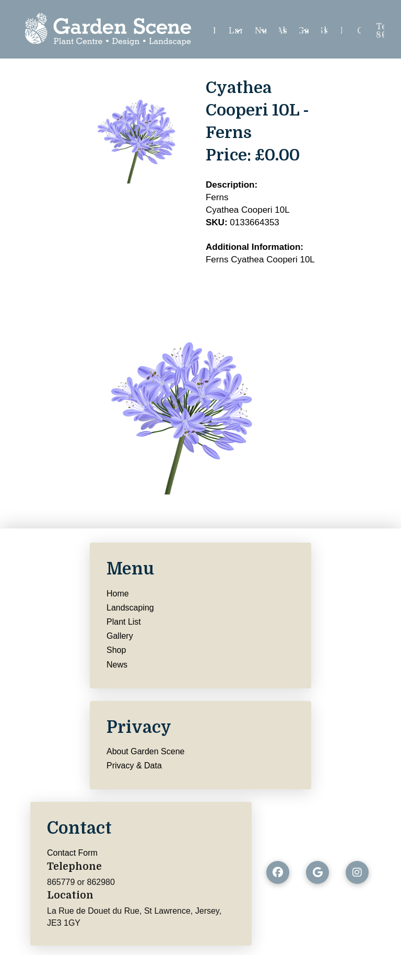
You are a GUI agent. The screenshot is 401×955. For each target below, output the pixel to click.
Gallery (120, 635)
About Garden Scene (145, 751)
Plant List (124, 621)
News (117, 664)
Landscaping (130, 607)
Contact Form (72, 852)
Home (118, 593)
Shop (116, 650)
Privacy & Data (134, 765)
